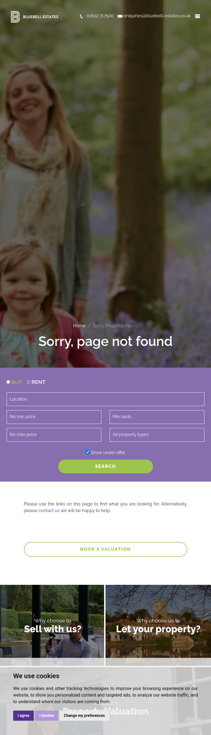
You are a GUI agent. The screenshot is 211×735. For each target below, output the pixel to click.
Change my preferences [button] (84, 715)
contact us (49, 510)
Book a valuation (105, 549)
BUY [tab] (14, 382)
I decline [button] (46, 715)
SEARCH (105, 466)
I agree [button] (23, 715)
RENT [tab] (36, 382)
